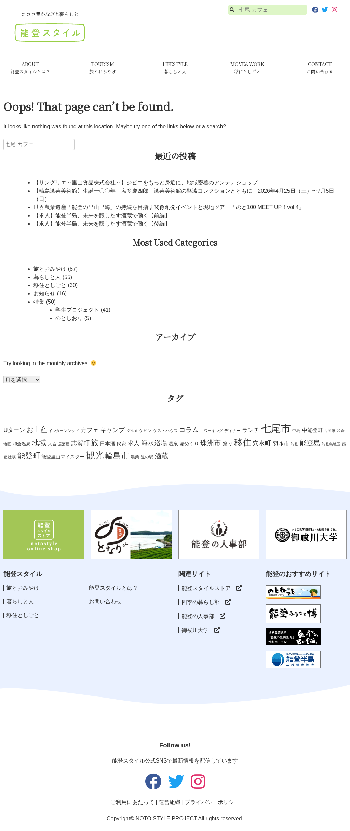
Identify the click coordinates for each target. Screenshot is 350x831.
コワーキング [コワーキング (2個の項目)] (211, 431)
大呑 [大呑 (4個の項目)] (52, 443)
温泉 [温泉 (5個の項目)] (173, 443)
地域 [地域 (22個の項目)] (39, 443)
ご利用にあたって (132, 802)
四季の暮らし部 (206, 602)
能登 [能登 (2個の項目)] (294, 444)
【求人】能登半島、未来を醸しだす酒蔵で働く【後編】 (101, 224)
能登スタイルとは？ (113, 588)
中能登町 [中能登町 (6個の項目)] (312, 430)
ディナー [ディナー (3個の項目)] (232, 430)
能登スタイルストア (211, 588)
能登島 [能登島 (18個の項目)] (310, 443)
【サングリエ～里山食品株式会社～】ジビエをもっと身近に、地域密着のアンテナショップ (145, 183)
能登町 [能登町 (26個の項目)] (28, 455)
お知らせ (44, 293)
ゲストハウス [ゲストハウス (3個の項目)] (165, 430)
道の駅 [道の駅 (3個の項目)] (147, 457)
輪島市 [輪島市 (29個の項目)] (117, 455)
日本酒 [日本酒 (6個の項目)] (107, 443)
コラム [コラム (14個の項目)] (189, 429)
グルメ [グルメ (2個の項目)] (132, 431)
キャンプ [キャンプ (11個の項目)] (112, 429)
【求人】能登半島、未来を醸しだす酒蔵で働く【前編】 (101, 215)
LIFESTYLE (175, 68)
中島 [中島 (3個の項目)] (296, 430)
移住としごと (49, 285)
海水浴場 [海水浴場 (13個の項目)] (154, 443)
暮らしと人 (47, 277)
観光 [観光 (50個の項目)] (95, 455)
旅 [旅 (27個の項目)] (94, 442)
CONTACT (320, 68)
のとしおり (69, 318)
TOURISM (102, 68)
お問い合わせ (105, 601)
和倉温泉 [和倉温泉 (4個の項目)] (21, 443)
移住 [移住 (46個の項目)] (242, 442)
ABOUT (30, 68)
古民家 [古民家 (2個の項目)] (329, 431)
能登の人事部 (203, 616)
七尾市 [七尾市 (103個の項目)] (276, 428)
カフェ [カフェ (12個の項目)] (89, 429)
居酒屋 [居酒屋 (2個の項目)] (63, 444)
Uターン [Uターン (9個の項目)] (14, 430)
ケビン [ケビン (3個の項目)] (145, 430)
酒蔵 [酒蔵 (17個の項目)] (161, 456)
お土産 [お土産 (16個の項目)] (37, 429)
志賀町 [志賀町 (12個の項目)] (80, 443)
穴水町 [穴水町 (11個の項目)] (262, 443)
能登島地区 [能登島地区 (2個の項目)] (331, 444)
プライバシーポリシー (212, 802)
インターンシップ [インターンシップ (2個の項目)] (64, 431)
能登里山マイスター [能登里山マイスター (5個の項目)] (62, 456)
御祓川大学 (200, 630)
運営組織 (169, 802)
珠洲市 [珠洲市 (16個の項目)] (210, 443)
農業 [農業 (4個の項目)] (135, 456)
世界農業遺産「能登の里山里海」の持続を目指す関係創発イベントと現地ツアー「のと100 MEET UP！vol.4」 (168, 207)
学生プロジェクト (77, 310)
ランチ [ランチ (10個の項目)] (250, 429)
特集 (38, 302)
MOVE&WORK (247, 68)
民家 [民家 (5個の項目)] (121, 443)
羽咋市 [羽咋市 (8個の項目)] (281, 443)
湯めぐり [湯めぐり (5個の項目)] (189, 443)
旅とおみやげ (49, 269)
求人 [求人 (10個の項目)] (133, 443)
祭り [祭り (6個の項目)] (228, 443)
